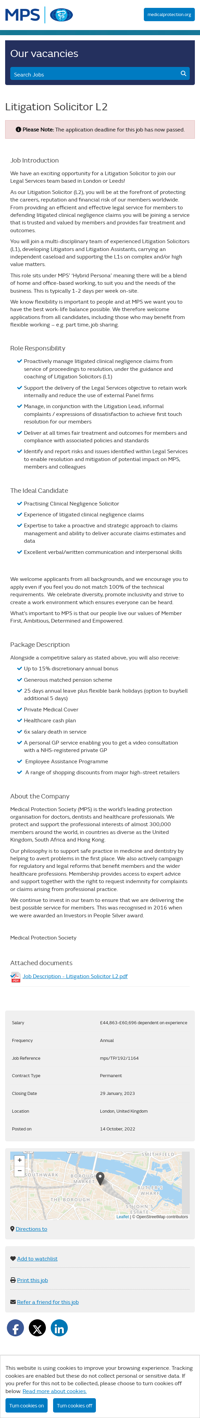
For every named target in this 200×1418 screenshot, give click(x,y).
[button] (100, 1179)
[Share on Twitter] (37, 1327)
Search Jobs (100, 74)
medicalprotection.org (169, 14)
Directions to (31, 1229)
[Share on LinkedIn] (59, 1327)
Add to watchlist (37, 1258)
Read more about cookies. (55, 1391)
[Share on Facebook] (15, 1327)
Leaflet (122, 1216)
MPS (39, 15)
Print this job (32, 1280)
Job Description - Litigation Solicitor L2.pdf (75, 976)
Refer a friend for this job (48, 1302)
